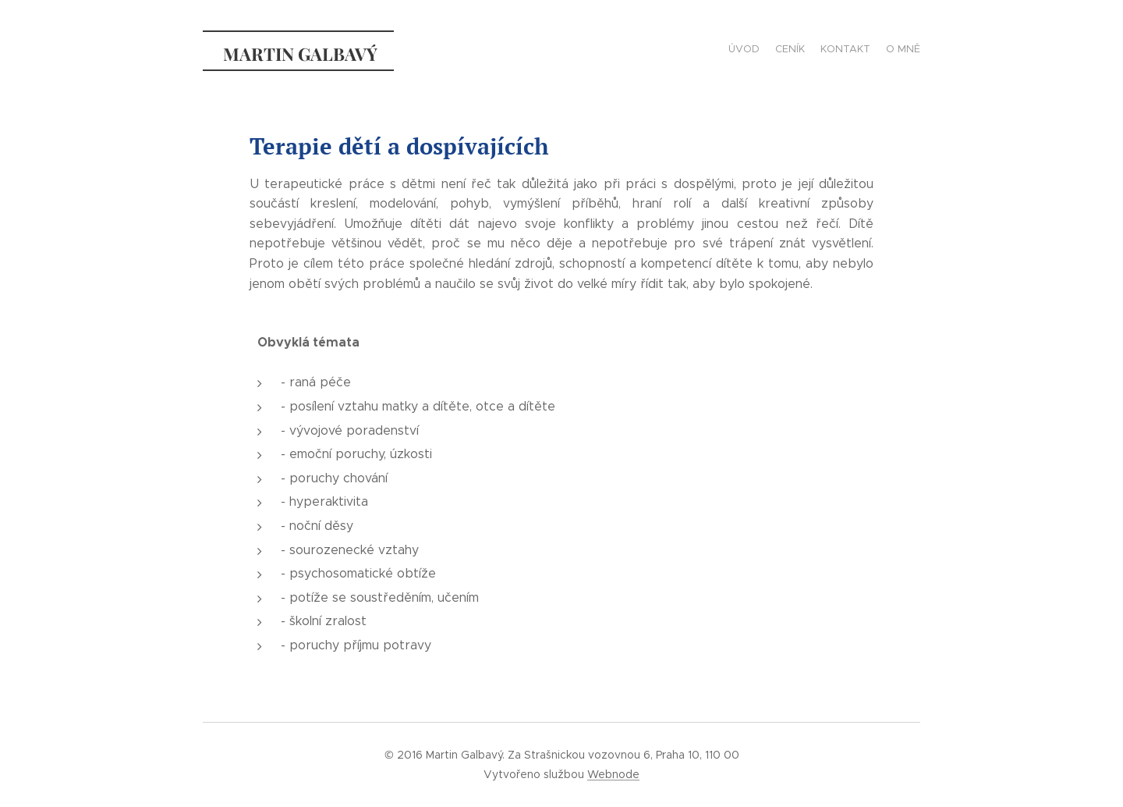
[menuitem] (875, 50)
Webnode (613, 774)
